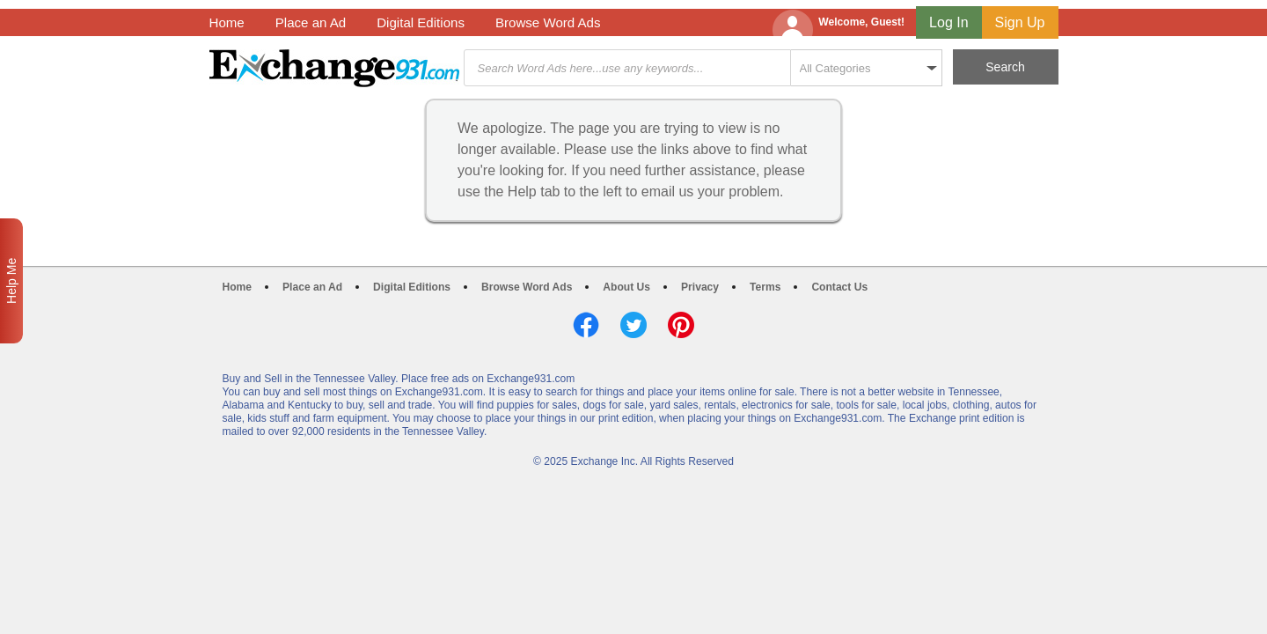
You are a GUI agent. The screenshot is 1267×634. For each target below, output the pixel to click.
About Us (626, 287)
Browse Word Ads (548, 22)
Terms (765, 287)
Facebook (586, 325)
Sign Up (1020, 22)
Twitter (633, 325)
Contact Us (839, 287)
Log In (948, 22)
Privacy (700, 287)
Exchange (334, 68)
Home (227, 22)
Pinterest (681, 325)
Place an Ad (310, 22)
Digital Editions (421, 22)
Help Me (11, 281)
